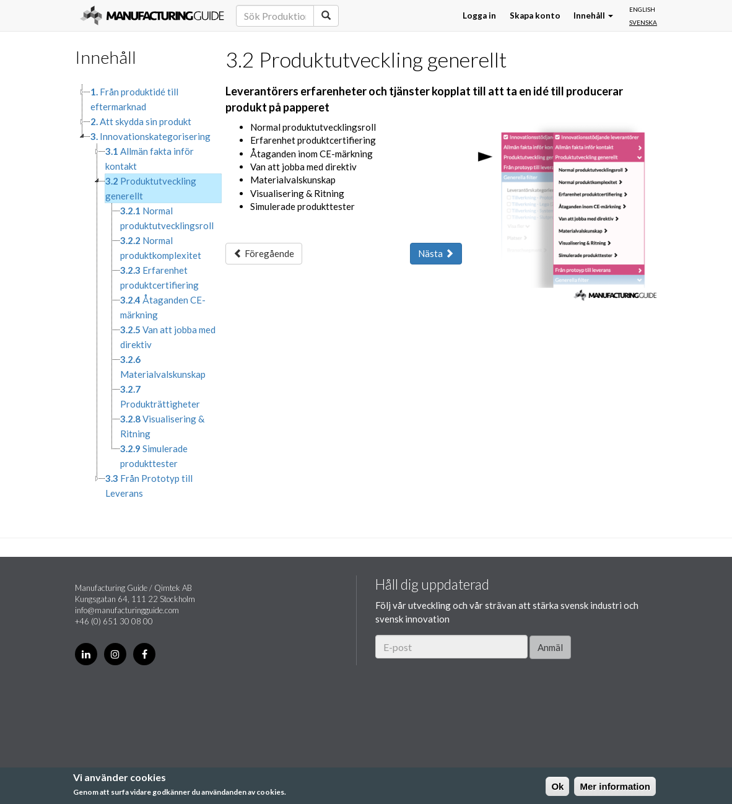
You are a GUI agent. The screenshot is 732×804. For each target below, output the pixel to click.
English (642, 9)
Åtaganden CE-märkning (163, 307)
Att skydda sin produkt (140, 121)
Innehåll (593, 15)
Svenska (643, 22)
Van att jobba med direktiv (168, 337)
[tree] (141, 292)
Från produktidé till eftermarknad (134, 99)
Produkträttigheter (160, 396)
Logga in (479, 15)
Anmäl (550, 647)
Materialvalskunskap (163, 367)
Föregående (263, 253)
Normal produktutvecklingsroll (167, 218)
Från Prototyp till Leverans (149, 486)
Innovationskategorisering (150, 136)
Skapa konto (535, 15)
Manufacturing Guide (152, 15)
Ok (557, 786)
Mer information (615, 786)
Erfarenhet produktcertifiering (159, 277)
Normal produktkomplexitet (160, 248)
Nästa (436, 253)
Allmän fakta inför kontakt (149, 159)
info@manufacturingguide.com (127, 610)
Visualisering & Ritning (162, 426)
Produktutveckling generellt (150, 188)
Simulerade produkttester (154, 456)
